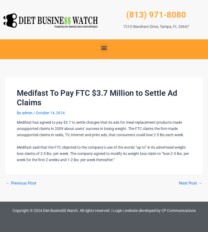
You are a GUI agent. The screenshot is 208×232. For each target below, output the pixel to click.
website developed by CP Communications (160, 210)
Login (117, 210)
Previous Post (21, 183)
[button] (104, 47)
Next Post (190, 183)
